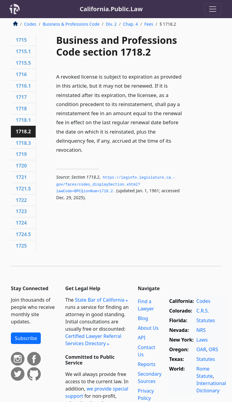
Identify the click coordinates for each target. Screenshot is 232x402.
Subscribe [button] (26, 338)
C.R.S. (202, 310)
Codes (30, 24)
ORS (213, 349)
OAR (201, 349)
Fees (148, 24)
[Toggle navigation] (212, 9)
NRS (201, 330)
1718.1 (23, 120)
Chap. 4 (130, 24)
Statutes (205, 320)
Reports (147, 364)
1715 (21, 40)
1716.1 (23, 86)
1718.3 (23, 143)
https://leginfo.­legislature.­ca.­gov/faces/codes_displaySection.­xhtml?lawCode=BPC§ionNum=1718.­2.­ (116, 184)
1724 (21, 222)
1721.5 (23, 188)
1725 (21, 245)
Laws (202, 339)
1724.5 (23, 234)
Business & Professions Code (71, 24)
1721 (21, 177)
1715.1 (23, 51)
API (141, 337)
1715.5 (23, 63)
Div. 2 (111, 24)
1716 (21, 74)
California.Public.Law (111, 9)
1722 (21, 200)
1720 (21, 165)
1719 (21, 154)
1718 (21, 108)
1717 (21, 97)
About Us (148, 328)
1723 (21, 211)
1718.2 (23, 131)
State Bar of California (99, 300)
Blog (143, 318)
